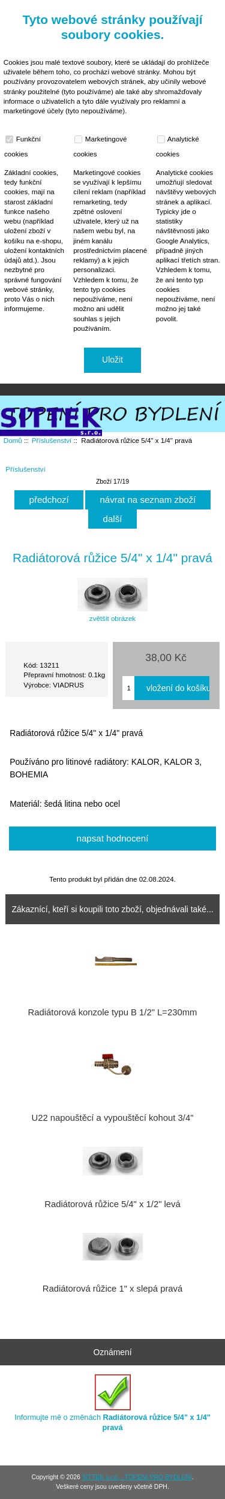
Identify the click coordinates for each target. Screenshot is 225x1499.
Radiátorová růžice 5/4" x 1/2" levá (112, 1204)
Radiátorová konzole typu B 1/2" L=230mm (112, 1012)
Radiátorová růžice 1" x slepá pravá (113, 1288)
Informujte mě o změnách (112, 1402)
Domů (149, 8)
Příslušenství (51, 440)
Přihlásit (191, 8)
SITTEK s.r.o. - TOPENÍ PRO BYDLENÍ (137, 1477)
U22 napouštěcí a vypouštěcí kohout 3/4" (113, 1118)
